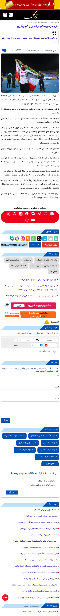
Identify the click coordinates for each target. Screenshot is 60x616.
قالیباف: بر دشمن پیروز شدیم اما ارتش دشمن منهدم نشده (34, 585)
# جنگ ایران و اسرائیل (27, 442)
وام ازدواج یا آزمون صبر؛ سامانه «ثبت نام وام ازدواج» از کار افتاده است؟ (29, 296)
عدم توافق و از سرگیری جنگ (42, 485)
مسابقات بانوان (50, 265)
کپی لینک (35, 245)
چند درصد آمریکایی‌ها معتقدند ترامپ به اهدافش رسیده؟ (35, 541)
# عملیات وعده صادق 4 (14, 435)
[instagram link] (21, 214)
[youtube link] (33, 220)
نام (58, 375)
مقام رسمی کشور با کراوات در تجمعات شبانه (39, 611)
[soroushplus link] (27, 214)
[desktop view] (11, 15)
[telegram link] (39, 214)
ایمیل (56, 387)
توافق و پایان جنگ (46, 481)
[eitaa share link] (28, 238)
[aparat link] (27, 220)
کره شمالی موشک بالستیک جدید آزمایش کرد (39, 591)
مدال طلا (53, 271)
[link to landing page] (31, 14)
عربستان (27, 260)
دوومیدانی (35, 265)
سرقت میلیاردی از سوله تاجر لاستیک (43, 535)
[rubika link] (52, 214)
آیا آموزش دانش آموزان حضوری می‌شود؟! (41, 560)
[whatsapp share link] (33, 238)
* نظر (57, 399)
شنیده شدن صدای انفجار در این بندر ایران (41, 516)
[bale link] (33, 214)
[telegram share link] (44, 238)
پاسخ (16, 345)
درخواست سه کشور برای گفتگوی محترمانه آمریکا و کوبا (36, 566)
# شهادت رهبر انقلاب (24, 449)
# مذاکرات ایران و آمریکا (47, 457)
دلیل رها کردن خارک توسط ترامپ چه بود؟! (40, 578)
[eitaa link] (14, 214)
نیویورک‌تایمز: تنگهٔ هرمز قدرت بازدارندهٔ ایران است (37, 553)
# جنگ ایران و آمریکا (48, 449)
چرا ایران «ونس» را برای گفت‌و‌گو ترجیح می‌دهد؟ (37, 279)
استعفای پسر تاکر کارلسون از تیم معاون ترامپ (39, 572)
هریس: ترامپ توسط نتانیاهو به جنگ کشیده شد (38, 522)
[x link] (8, 214)
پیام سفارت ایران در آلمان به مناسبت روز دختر (39, 547)
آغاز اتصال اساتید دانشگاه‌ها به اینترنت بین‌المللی (38, 528)
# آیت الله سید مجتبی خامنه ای (44, 435)
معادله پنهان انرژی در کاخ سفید (45, 509)
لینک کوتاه (51, 244)
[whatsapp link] (46, 214)
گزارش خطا (55, 322)
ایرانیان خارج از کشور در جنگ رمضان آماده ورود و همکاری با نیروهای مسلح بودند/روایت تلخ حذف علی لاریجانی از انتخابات (31, 288)
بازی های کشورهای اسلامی (46, 260)
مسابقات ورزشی (13, 260)
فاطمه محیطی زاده (18, 265)
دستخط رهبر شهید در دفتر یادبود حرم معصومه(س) (37, 597)
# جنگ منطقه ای (50, 442)
